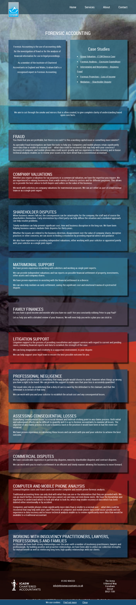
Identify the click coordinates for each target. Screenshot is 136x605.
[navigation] (79, 7)
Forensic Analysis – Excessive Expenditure (100, 61)
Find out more (70, 602)
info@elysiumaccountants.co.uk (68, 585)
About (106, 7)
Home (73, 7)
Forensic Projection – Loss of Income (97, 76)
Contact (123, 7)
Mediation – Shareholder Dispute (95, 81)
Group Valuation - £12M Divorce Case (97, 56)
